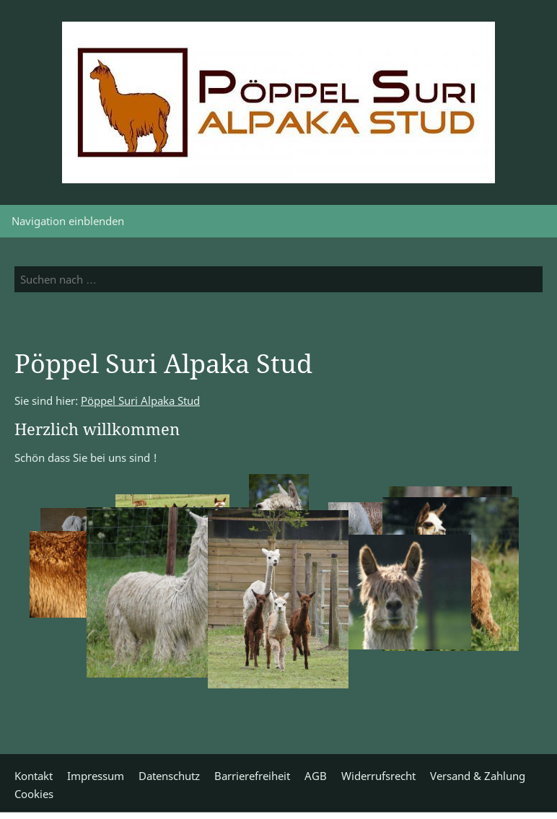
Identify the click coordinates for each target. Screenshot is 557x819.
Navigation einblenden (68, 221)
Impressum (95, 775)
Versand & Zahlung (477, 775)
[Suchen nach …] (278, 279)
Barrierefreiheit (252, 775)
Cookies (33, 794)
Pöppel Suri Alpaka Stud (140, 400)
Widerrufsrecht (378, 775)
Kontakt (33, 775)
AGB (315, 775)
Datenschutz (169, 775)
